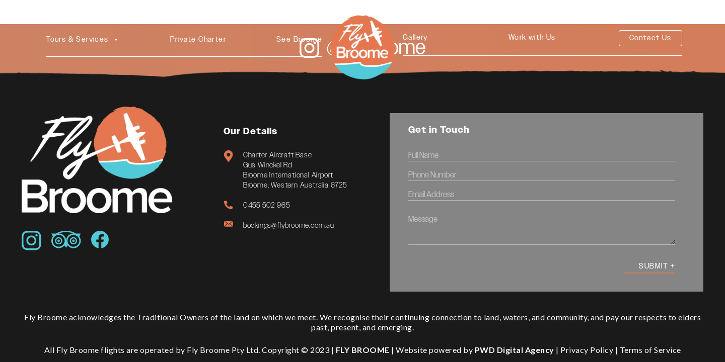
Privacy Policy (586, 349)
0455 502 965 (266, 205)
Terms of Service (650, 349)
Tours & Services (83, 39)
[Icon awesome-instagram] (31, 240)
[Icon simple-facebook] (100, 239)
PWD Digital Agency (514, 349)
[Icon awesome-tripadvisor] (66, 239)
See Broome (299, 39)
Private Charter (198, 39)
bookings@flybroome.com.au (288, 225)
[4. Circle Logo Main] (362, 43)
